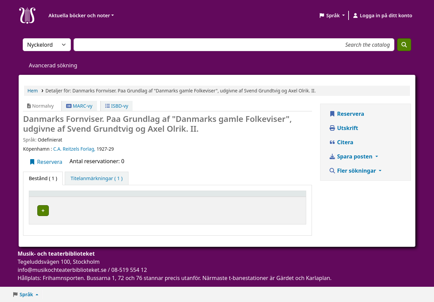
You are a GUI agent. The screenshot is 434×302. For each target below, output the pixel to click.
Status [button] (288, 197)
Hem (32, 90)
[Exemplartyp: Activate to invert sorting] (51, 197)
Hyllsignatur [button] (197, 197)
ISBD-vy (116, 106)
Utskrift (343, 128)
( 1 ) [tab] (43, 178)
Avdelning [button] (144, 197)
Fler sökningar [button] (353, 170)
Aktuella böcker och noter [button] (79, 15)
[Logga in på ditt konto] (382, 15)
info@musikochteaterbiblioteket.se (62, 274)
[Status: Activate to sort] (291, 197)
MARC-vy (79, 106)
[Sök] (404, 44)
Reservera (45, 162)
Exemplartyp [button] (47, 197)
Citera (341, 142)
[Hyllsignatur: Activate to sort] (228, 197)
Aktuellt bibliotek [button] (97, 197)
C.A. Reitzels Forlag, (75, 149)
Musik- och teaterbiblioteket (95, 212)
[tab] (96, 178)
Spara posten (351, 156)
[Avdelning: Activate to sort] (154, 197)
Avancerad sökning (53, 65)
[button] (332, 15)
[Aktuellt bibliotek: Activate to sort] (101, 197)
